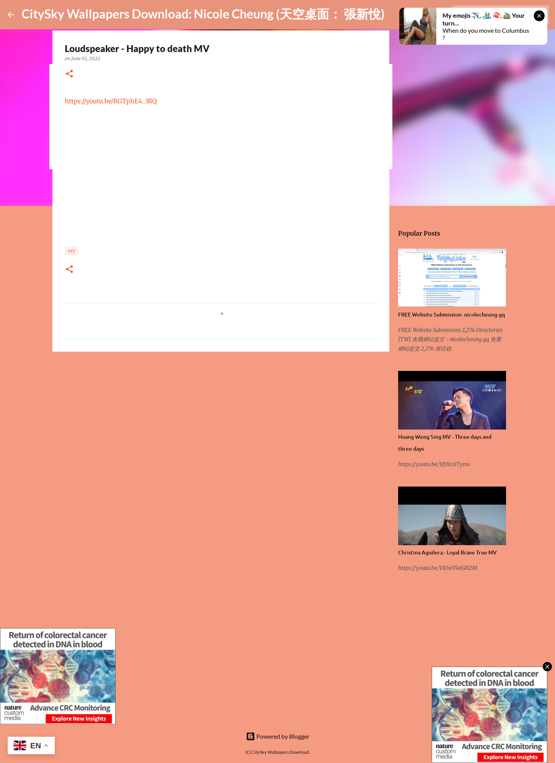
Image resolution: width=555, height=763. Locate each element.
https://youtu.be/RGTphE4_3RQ (111, 101)
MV (71, 251)
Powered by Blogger (277, 736)
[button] (69, 74)
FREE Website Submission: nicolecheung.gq (451, 314)
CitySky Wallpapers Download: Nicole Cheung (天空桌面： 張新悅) (203, 13)
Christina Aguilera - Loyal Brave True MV (447, 552)
